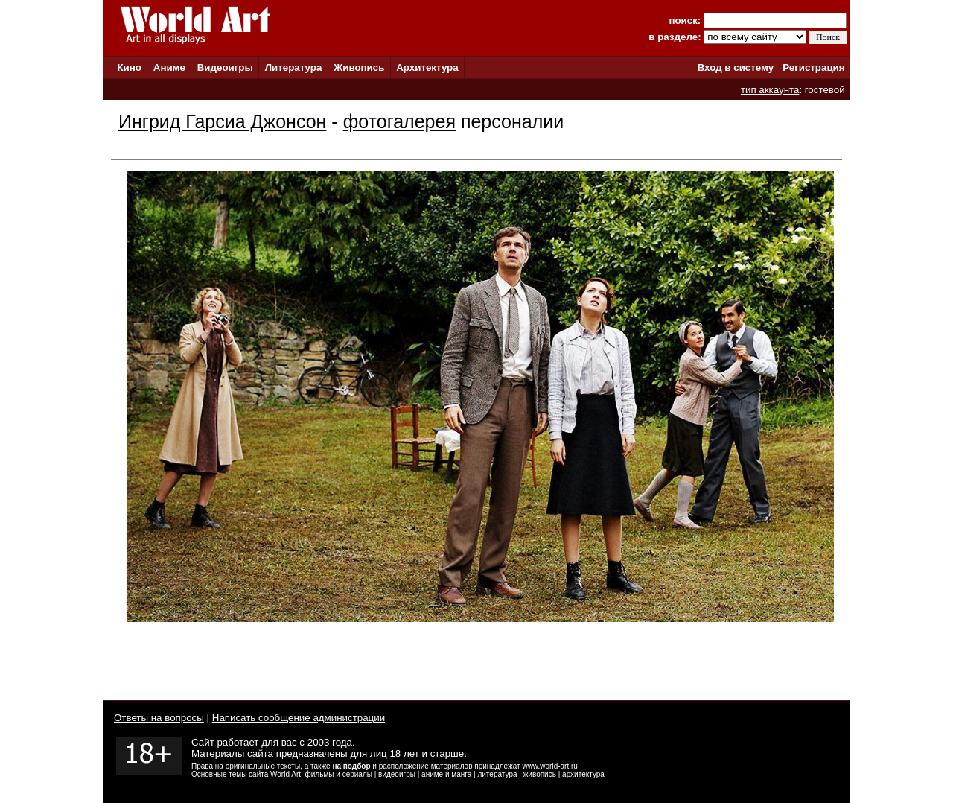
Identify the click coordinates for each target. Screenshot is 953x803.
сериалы (357, 774)
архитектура (583, 774)
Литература (293, 67)
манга (461, 774)
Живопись (359, 67)
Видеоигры (225, 67)
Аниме (169, 67)
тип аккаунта (770, 89)
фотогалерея (399, 121)
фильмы (319, 774)
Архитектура (427, 67)
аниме (432, 774)
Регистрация (813, 67)
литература (497, 774)
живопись (539, 774)
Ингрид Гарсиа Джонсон (222, 121)
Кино (129, 67)
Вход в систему (736, 67)
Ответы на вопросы (159, 717)
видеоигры (396, 774)
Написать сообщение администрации (298, 717)
